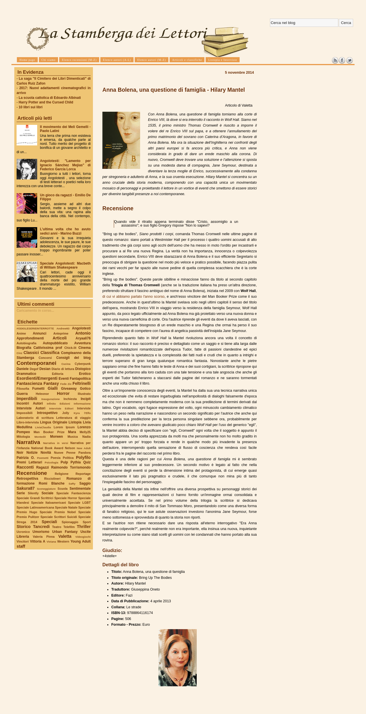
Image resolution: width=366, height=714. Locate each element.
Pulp (64, 462)
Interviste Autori (31, 408)
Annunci (39, 333)
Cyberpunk (83, 363)
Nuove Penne (64, 452)
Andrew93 (63, 328)
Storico (24, 526)
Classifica (50, 352)
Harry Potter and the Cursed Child (46, 102)
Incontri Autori (30, 403)
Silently (33, 493)
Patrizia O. (26, 458)
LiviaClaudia (43, 427)
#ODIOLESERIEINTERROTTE (35, 328)
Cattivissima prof (47, 348)
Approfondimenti (30, 338)
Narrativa (28, 442)
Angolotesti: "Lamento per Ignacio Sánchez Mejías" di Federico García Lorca (65, 165)
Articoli (60, 338)
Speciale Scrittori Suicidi (58, 517)
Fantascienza (29, 383)
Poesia (55, 457)
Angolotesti (81, 328)
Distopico (83, 369)
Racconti (25, 467)
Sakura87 (26, 488)
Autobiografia (26, 343)
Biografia (24, 348)
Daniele (23, 369)
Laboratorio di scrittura (35, 417)
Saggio (85, 483)
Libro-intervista (28, 422)
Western (63, 541)
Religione (62, 473)
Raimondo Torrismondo (71, 467)
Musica (72, 436)
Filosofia (23, 388)
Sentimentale (80, 489)
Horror (63, 393)
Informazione (82, 403)
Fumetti (38, 389)
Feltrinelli (82, 383)
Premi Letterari (29, 462)
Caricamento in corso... (35, 311)
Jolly (65, 413)
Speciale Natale (66, 507)
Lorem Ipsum (64, 427)
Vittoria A (37, 541)
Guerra (22, 394)
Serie (21, 493)
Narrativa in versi (55, 443)
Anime (21, 333)
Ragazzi (42, 467)
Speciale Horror (65, 498)
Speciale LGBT (79, 502)
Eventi (64, 379)
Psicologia (51, 462)
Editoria (57, 373)
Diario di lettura (62, 369)
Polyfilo (83, 457)
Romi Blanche (52, 483)
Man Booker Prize (48, 432)
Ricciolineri (52, 478)
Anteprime (61, 333)
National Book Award (47, 448)
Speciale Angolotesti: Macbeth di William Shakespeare (65, 265)
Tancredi (41, 526)
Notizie (31, 453)
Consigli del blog (73, 358)
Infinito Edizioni (58, 403)
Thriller (84, 526)
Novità (46, 453)
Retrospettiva (27, 479)
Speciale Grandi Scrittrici (35, 498)
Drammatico (26, 374)
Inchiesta (70, 399)
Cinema (84, 348)
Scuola (62, 488)
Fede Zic (65, 383)
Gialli (53, 388)
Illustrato (84, 393)
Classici (31, 352)
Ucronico (23, 531)
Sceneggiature (46, 488)
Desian (45, 369)
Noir (20, 453)
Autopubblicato (55, 343)
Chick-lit (70, 347)
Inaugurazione (50, 399)
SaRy (72, 483)
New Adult (84, 448)
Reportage (83, 473)
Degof (34, 369)
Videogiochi (83, 536)
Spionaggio (70, 522)
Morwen (56, 437)
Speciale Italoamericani (48, 502)
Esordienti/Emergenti (37, 378)
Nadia (86, 436)
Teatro (56, 527)
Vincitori (23, 541)
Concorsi (45, 357)
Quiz (87, 462)
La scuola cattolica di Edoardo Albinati (50, 98)
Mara (72, 432)
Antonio (83, 333)
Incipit (86, 399)
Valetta (64, 536)
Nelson (70, 448)
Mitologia (23, 436)
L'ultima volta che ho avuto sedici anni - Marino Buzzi (65, 231)
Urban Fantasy (64, 532)
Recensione (32, 473)
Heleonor (42, 393)
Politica (68, 457)
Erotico (85, 374)
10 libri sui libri (31, 107)
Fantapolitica (80, 379)
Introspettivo (47, 413)
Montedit (39, 436)
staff (21, 546)
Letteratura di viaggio (73, 417)
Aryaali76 (83, 338)
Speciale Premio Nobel (58, 512)
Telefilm (69, 527)
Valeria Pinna (44, 536)
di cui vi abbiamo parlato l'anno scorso (133, 297)
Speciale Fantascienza (73, 493)
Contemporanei (36, 363)
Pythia (76, 462)
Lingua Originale (53, 422)
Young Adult (80, 541)
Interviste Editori (61, 408)
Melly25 (85, 432)
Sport (87, 522)
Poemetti (42, 457)
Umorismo (41, 532)
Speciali (49, 521)
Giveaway (69, 389)
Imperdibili (27, 398)
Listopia (75, 422)
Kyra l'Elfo (82, 413)
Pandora (84, 452)
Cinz (19, 353)
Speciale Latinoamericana (35, 507)
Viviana (51, 541)
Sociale (47, 493)
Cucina (66, 363)
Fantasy (51, 383)
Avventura (82, 343)
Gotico (85, 389)
